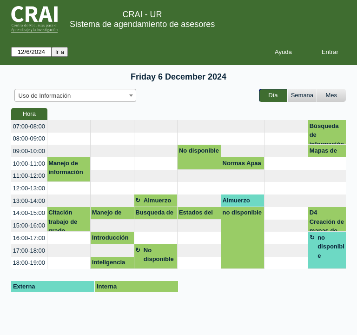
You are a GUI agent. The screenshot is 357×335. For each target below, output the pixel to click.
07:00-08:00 (29, 126)
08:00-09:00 (29, 138)
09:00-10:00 (29, 150)
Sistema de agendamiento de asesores (142, 24)
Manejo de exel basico (108, 214)
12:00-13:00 (29, 188)
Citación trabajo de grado (62, 220)
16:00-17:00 (29, 237)
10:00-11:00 (29, 163)
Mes (331, 95)
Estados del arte (196, 214)
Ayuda (283, 51)
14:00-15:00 (29, 212)
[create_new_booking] (69, 126)
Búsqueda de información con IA (327, 133)
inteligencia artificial (109, 264)
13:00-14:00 (29, 200)
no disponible (242, 212)
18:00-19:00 (29, 262)
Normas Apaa (242, 163)
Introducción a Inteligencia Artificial (111, 239)
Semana (302, 95)
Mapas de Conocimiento (327, 152)
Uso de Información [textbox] (45, 95)
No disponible (199, 150)
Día (273, 95)
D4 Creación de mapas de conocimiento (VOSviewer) (327, 220)
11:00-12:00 (29, 175)
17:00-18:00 (29, 250)
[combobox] (75, 95)
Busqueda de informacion (154, 214)
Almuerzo (157, 200)
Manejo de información (65, 168)
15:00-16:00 (29, 225)
